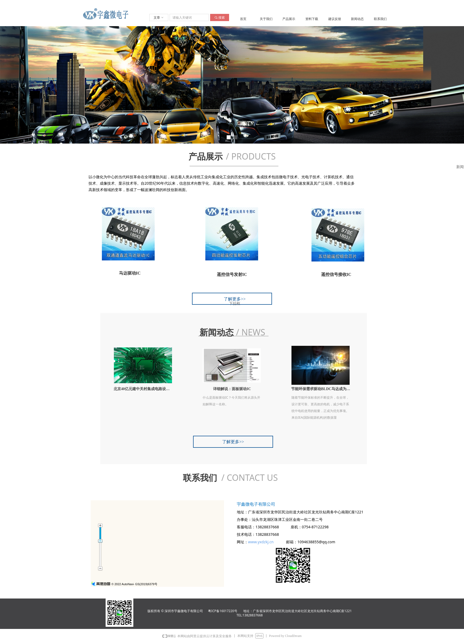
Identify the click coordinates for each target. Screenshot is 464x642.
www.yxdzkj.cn (261, 541)
